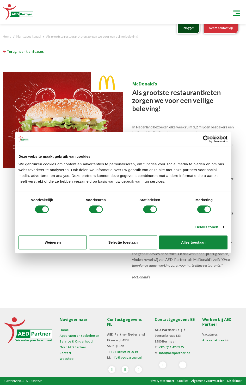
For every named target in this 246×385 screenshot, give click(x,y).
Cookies (182, 381)
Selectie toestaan (123, 242)
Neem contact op (221, 28)
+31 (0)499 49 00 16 (124, 351)
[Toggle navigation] (236, 12)
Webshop (67, 358)
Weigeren (53, 242)
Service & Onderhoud (76, 341)
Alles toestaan (193, 242)
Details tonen (206, 227)
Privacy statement (162, 381)
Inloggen (189, 28)
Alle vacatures (213, 340)
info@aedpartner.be (174, 353)
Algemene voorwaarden (207, 381)
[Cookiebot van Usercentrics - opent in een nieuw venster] (206, 139)
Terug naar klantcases (23, 51)
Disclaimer (234, 381)
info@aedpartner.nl (126, 357)
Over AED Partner (73, 347)
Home (64, 330)
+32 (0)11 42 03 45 (171, 347)
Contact (65, 353)
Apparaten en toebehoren (79, 335)
